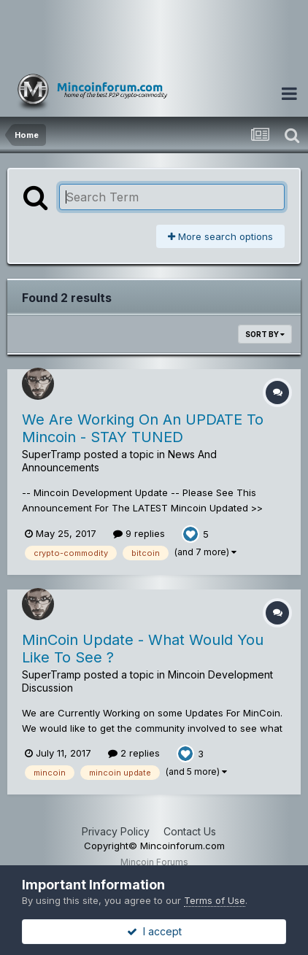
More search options (220, 236)
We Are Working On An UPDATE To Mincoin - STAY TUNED (142, 428)
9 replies (139, 533)
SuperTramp (51, 454)
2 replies (134, 753)
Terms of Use (214, 900)
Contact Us (189, 831)
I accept (154, 931)
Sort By (265, 334)
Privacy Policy (116, 831)
